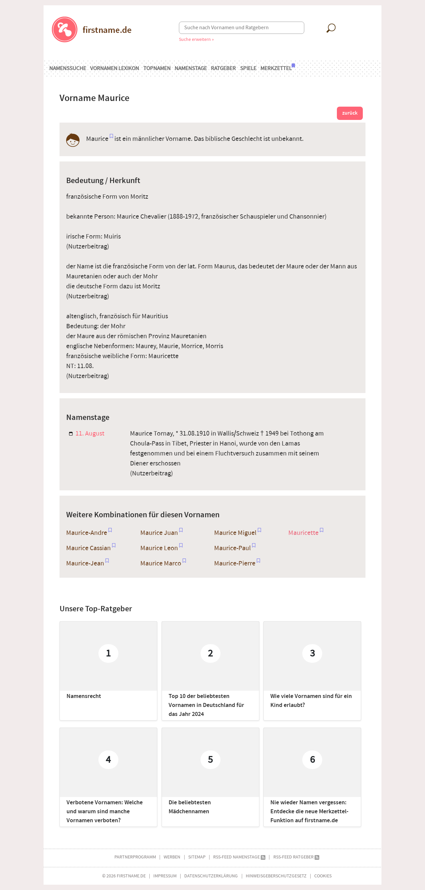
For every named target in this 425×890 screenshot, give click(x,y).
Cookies (323, 876)
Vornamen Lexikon (114, 68)
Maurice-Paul (232, 548)
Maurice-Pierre (234, 563)
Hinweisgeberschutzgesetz (276, 876)
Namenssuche (67, 68)
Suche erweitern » (196, 39)
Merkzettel (277, 67)
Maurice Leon (159, 548)
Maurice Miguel (235, 533)
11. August (86, 433)
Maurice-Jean (85, 563)
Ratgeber (223, 68)
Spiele (248, 68)
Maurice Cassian (88, 548)
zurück (349, 113)
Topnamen (157, 68)
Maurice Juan (159, 533)
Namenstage (191, 68)
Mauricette (303, 533)
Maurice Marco (160, 563)
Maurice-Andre (86, 533)
